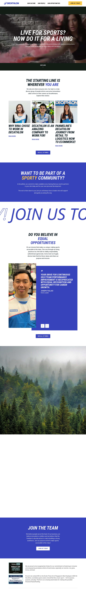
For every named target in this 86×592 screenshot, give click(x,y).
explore (43, 66)
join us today (43, 548)
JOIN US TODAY (75, 3)
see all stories (43, 152)
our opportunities (54, 3)
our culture (31, 3)
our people (41, 3)
